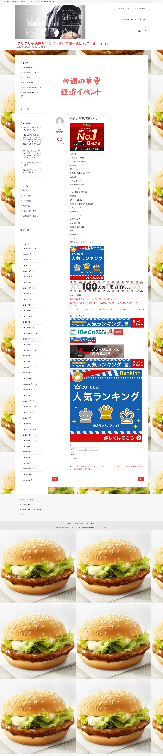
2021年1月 (27, 373)
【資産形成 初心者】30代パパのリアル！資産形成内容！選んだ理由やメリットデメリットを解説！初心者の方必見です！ (32, 140)
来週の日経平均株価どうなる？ (32, 164)
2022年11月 (28, 333)
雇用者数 (88, 469)
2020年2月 (27, 435)
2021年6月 (27, 345)
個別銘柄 (26, 67)
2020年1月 (27, 441)
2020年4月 (27, 424)
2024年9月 (27, 282)
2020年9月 (27, 395)
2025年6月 (27, 260)
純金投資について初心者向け (134, 20)
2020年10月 (28, 390)
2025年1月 (27, 271)
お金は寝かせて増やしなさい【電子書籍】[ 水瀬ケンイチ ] (93, 299)
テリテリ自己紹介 (124, 8)
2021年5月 (27, 350)
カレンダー (119, 466)
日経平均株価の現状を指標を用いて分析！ (32, 129)
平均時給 (134, 466)
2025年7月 (27, 254)
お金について (141, 31)
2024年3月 (27, 305)
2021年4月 (27, 356)
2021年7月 (27, 339)
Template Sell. (101, 527)
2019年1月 (27, 469)
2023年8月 (27, 322)
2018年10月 (28, 480)
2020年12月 (28, 378)
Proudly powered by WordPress (68, 527)
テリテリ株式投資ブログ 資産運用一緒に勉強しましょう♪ (62, 43)
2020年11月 (28, 384)
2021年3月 (27, 362)
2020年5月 (27, 418)
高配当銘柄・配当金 (30, 92)
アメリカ (106, 466)
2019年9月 (27, 463)
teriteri (60, 132)
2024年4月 (27, 299)
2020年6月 (27, 412)
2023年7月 (27, 328)
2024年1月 (27, 311)
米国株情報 (27, 77)
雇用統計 (80, 469)
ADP (95, 466)
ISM (100, 466)
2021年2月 (27, 367)
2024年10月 (28, 277)
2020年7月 (27, 407)
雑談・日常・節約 (30, 87)
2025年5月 (27, 265)
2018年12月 (28, 474)
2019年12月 (28, 446)
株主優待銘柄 (140, 8)
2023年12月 (28, 316)
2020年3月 (27, 429)
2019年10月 (28, 458)
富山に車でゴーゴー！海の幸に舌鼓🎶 (32, 171)
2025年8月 (27, 248)
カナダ (112, 466)
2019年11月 (28, 452)
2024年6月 (27, 288)
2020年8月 (27, 401)
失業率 (127, 466)
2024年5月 (27, 294)
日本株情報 (84, 466)
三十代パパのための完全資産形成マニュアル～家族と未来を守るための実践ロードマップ (32, 154)
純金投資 (26, 82)
